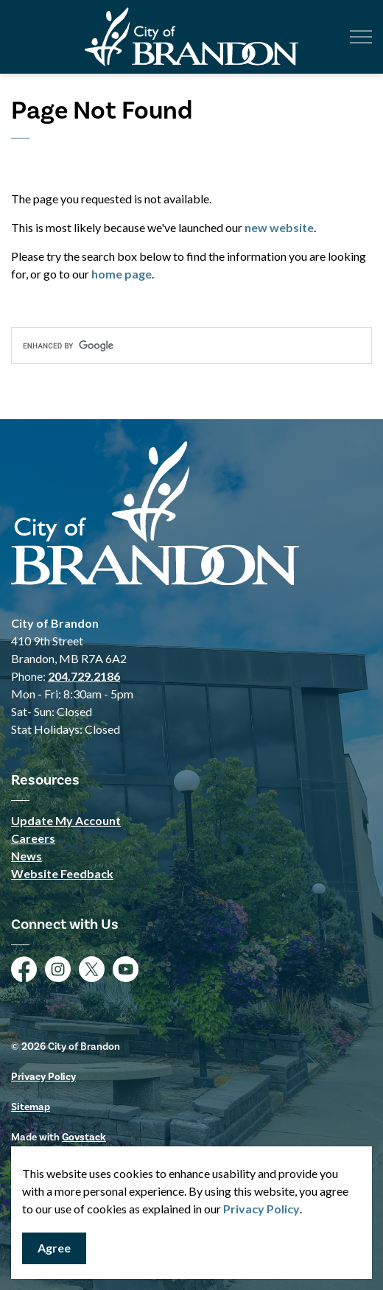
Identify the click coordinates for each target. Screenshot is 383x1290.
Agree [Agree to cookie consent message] (54, 1248)
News (26, 856)
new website (279, 227)
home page (121, 274)
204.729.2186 (84, 676)
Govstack (84, 1137)
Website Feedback (62, 873)
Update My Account (66, 820)
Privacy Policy (261, 1209)
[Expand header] (361, 37)
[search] (191, 345)
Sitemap (30, 1107)
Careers (33, 838)
